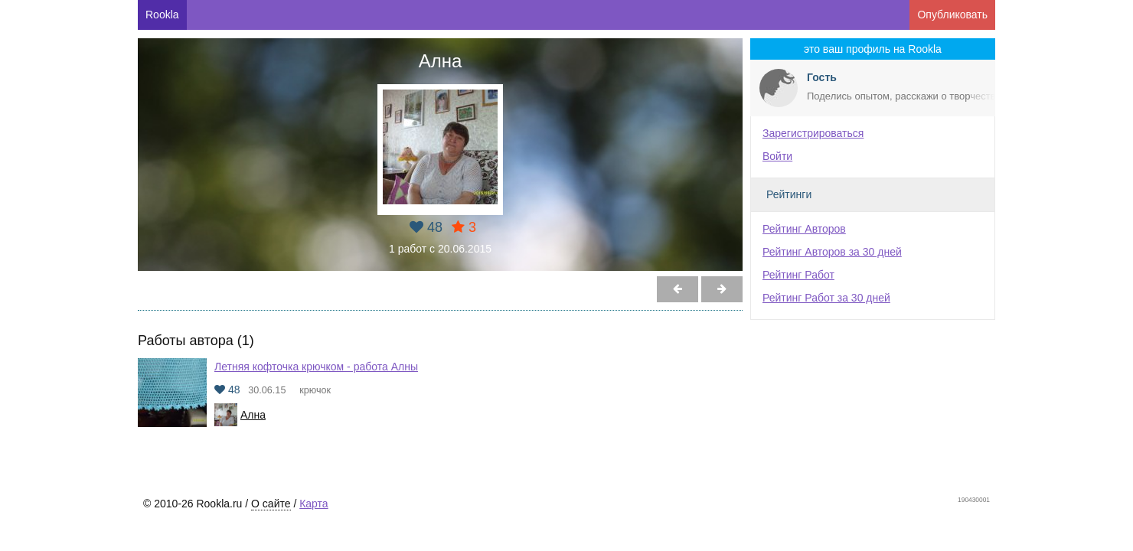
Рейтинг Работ (798, 275)
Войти (777, 156)
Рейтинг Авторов (804, 229)
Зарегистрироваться (813, 133)
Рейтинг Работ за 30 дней (826, 298)
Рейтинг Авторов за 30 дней (832, 252)
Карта (313, 503)
